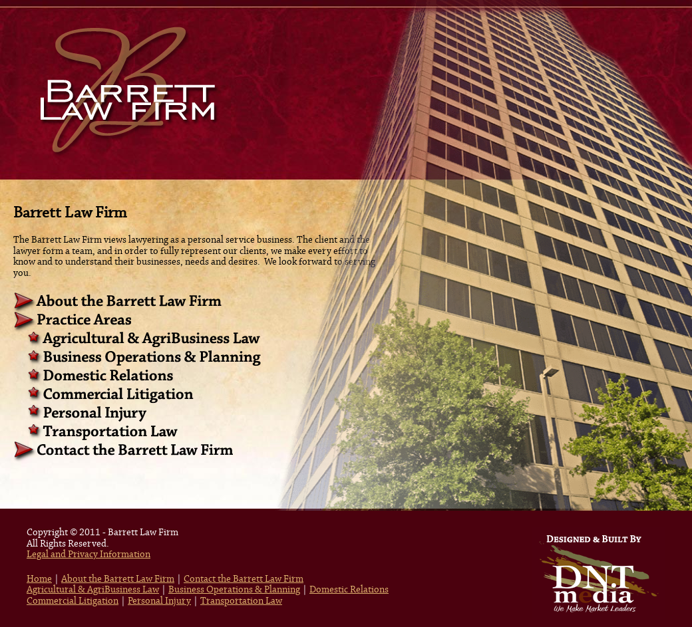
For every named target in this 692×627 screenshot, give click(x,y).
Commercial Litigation (72, 600)
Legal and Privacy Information (88, 554)
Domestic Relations (349, 589)
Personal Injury (159, 600)
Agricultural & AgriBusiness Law (93, 589)
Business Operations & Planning (234, 589)
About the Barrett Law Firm (117, 578)
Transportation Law (241, 600)
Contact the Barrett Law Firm (243, 578)
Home (39, 578)
